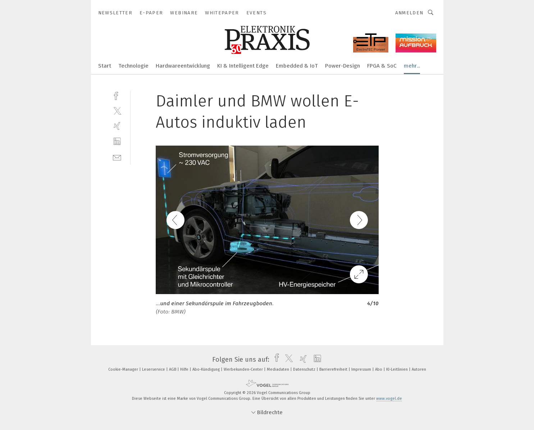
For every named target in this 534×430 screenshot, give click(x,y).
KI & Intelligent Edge (243, 66)
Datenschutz (304, 369)
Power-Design (342, 66)
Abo (379, 369)
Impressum (361, 369)
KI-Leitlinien (397, 369)
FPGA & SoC (382, 66)
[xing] (117, 126)
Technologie (133, 66)
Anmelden (409, 13)
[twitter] (117, 110)
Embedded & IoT (297, 66)
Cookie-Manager (123, 369)
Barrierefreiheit (333, 369)
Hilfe (185, 369)
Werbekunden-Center (244, 369)
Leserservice (154, 369)
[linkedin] (117, 141)
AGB (173, 369)
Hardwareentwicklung (183, 66)
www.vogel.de (389, 398)
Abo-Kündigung (206, 369)
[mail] (117, 156)
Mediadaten (278, 369)
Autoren (419, 369)
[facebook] (117, 95)
